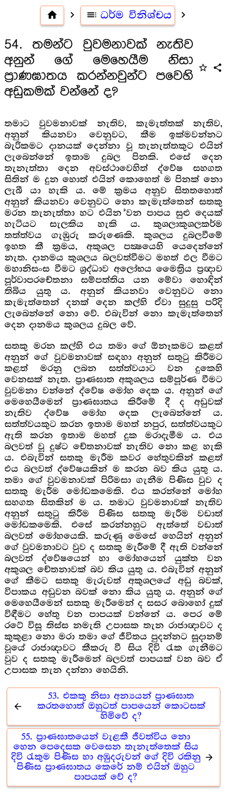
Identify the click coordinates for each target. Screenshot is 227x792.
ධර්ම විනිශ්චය (128, 15)
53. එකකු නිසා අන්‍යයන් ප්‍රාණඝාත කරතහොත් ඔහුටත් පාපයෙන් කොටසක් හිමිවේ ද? (107, 706)
